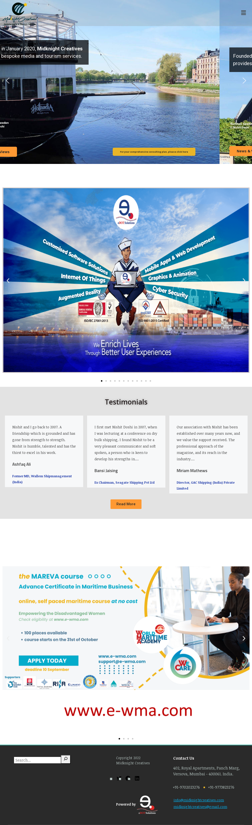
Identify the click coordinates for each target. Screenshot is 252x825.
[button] (8, 81)
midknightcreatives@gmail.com (200, 806)
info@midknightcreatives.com (198, 800)
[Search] (66, 759)
